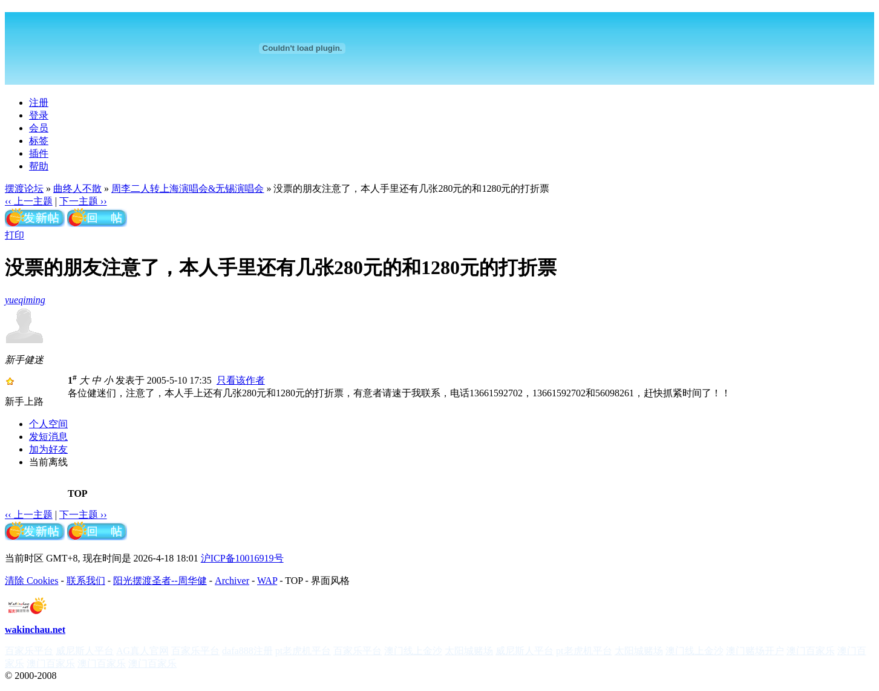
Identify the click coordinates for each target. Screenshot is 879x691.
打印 (14, 235)
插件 (38, 153)
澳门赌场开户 (755, 651)
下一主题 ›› (83, 201)
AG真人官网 (142, 651)
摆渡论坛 (24, 188)
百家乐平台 (29, 651)
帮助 (38, 166)
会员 (38, 128)
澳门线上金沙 (413, 651)
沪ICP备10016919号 (242, 558)
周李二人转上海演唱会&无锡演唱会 (187, 188)
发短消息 (48, 436)
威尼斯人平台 (85, 651)
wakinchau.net (35, 629)
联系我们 (86, 580)
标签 (38, 141)
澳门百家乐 (810, 651)
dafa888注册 (247, 651)
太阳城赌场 (469, 651)
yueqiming (25, 300)
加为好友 (48, 449)
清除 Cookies (31, 580)
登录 (38, 115)
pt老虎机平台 (303, 651)
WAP (267, 580)
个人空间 (48, 424)
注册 (38, 102)
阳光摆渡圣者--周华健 (160, 580)
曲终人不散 (77, 188)
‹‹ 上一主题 (29, 201)
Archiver (232, 580)
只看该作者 (241, 380)
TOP (78, 493)
